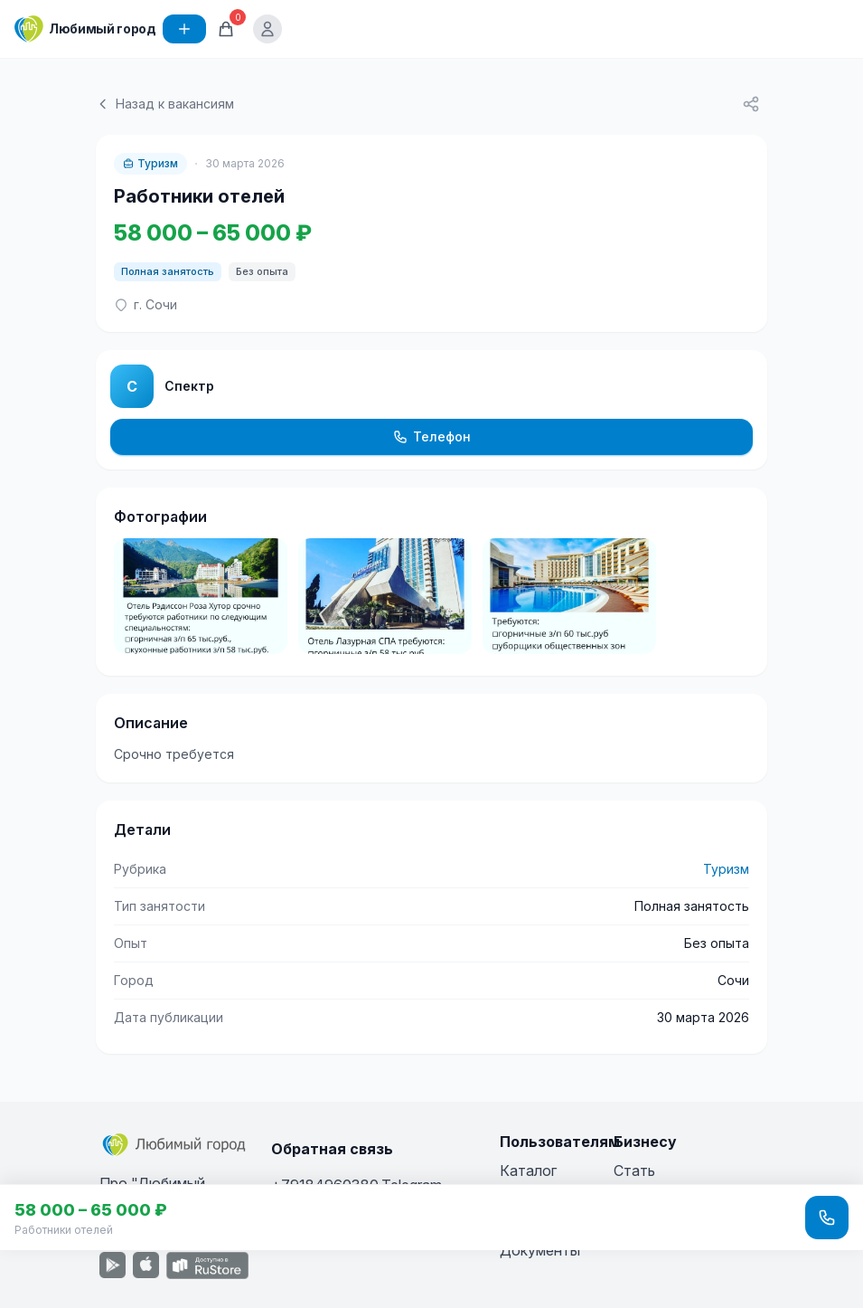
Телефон (432, 436)
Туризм (150, 163)
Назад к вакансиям (165, 103)
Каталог (528, 1170)
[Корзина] (226, 29)
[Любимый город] (84, 28)
